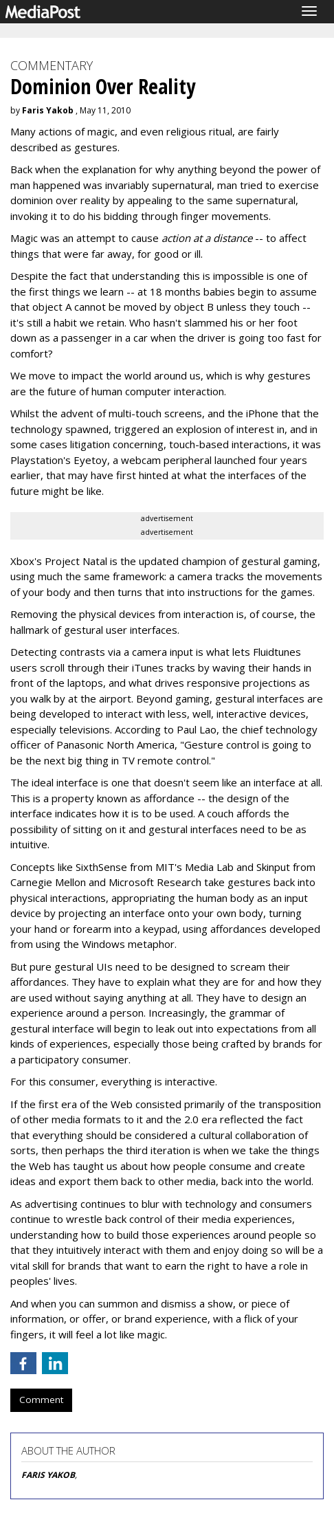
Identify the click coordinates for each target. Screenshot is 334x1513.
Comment (41, 1399)
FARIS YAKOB (48, 1475)
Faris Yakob (48, 110)
